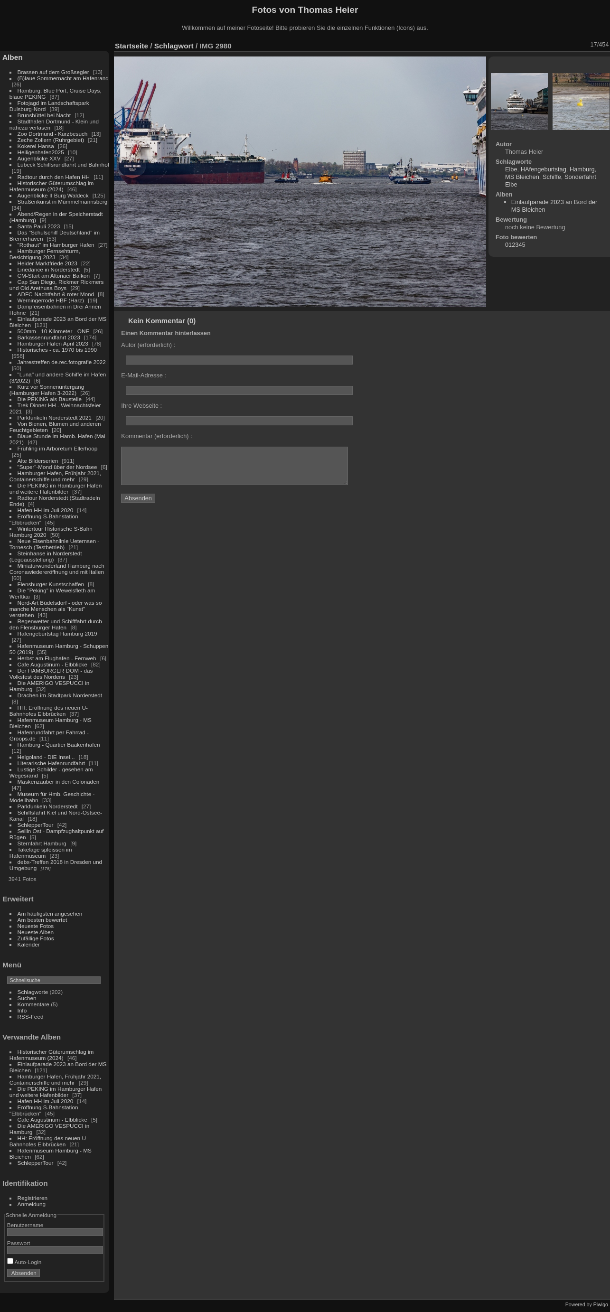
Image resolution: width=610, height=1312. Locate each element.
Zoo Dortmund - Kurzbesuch (53, 134)
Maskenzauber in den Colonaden (59, 781)
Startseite (131, 46)
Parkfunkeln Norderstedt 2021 (55, 417)
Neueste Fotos (36, 926)
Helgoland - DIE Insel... (46, 757)
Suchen (27, 998)
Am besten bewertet (42, 920)
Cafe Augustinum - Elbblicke (52, 664)
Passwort (18, 1243)
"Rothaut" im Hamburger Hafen (56, 245)
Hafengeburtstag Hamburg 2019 (57, 633)
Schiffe (552, 176)
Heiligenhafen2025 (41, 152)
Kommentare (33, 1004)
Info (22, 1010)
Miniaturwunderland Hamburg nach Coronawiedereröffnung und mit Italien (56, 568)
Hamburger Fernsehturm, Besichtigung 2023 (44, 254)
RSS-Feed (31, 1016)
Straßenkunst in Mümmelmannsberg (63, 201)
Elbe (511, 169)
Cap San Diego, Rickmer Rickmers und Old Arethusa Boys (56, 285)
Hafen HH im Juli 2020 (46, 510)
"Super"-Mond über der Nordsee (57, 467)
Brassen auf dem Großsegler (53, 72)
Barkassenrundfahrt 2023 (49, 337)
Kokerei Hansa (36, 146)
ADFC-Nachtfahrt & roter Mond (56, 294)
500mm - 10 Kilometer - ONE (54, 331)
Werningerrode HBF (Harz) (51, 300)
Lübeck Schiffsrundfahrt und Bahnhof (63, 164)
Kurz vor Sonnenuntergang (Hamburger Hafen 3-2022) (46, 390)
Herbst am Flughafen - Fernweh (58, 658)
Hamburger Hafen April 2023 (53, 343)
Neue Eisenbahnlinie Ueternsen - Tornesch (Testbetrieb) (54, 544)
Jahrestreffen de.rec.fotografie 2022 (62, 362)
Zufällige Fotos (36, 938)
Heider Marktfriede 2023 (47, 263)
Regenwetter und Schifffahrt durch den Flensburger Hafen (55, 624)
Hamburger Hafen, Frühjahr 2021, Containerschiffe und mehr (55, 476)
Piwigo (600, 1304)
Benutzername (25, 1225)
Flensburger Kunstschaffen (51, 584)
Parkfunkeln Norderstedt (48, 806)
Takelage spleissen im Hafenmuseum (40, 852)
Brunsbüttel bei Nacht (44, 115)
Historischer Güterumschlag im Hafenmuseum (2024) (51, 186)
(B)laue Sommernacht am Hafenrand (63, 78)
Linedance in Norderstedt (49, 269)
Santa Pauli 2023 (39, 226)
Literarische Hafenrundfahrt (51, 763)
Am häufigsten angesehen (50, 913)
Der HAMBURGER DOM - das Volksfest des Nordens (51, 673)
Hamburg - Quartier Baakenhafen (59, 744)
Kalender (29, 944)
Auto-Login (24, 1262)
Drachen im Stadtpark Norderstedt (60, 695)
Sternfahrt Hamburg (42, 843)
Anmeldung (32, 1204)
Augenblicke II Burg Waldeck (53, 195)
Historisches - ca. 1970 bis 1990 (57, 350)
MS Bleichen (522, 176)
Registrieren (32, 1198)
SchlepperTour (36, 825)
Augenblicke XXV (39, 158)
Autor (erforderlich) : (148, 344)
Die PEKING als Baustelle (50, 399)
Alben (12, 57)
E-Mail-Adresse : (143, 375)
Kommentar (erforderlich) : (156, 436)
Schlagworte (33, 992)
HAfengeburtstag (543, 169)
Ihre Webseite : (141, 405)
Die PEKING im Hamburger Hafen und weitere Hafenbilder (55, 488)
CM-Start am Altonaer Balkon (54, 275)
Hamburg (582, 169)
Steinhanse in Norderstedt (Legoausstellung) (45, 556)
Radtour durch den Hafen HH (54, 177)
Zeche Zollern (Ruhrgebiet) (51, 140)
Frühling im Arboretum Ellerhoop (58, 448)
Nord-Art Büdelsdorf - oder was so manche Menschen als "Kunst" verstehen (55, 609)
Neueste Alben (36, 932)
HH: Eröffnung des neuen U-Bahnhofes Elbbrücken (48, 710)
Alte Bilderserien (38, 461)
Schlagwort (174, 46)
